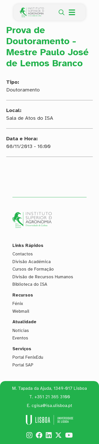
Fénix (17, 303)
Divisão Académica (31, 261)
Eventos (20, 338)
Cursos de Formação (33, 269)
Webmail (20, 311)
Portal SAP (22, 365)
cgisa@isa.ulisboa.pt (52, 405)
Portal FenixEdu (27, 357)
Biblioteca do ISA (29, 284)
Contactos (22, 254)
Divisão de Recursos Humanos (42, 277)
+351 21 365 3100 (52, 397)
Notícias (20, 330)
